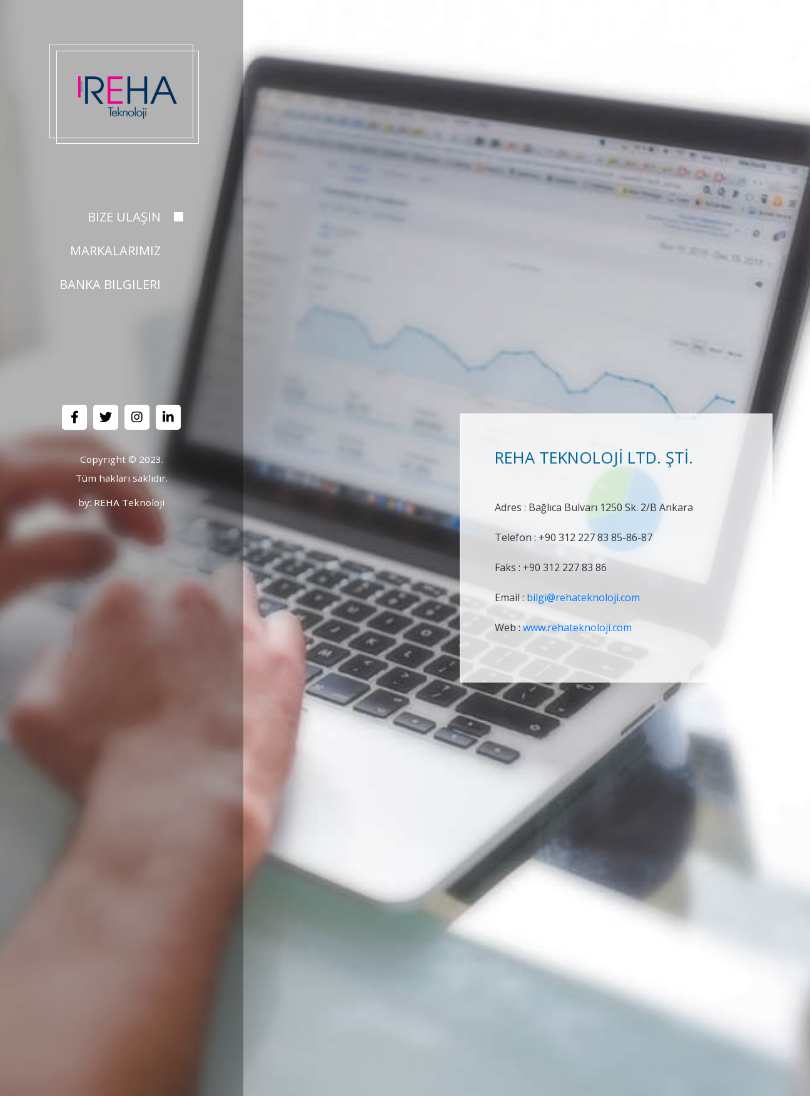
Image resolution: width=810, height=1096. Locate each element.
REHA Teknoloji (129, 502)
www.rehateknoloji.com (577, 627)
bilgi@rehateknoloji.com (583, 597)
